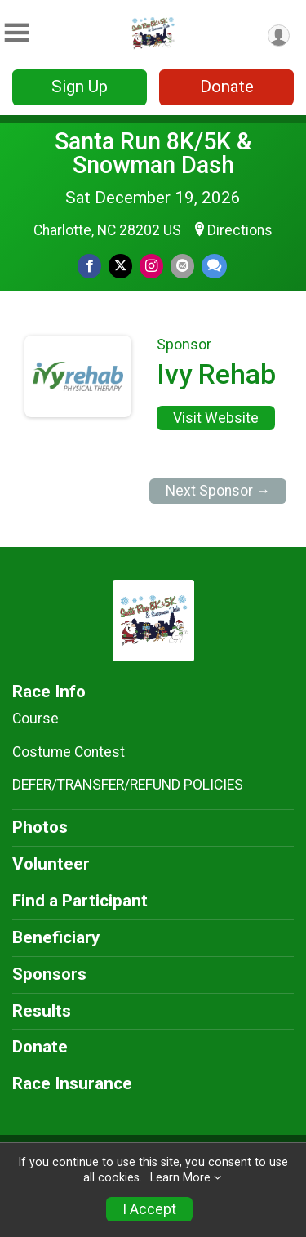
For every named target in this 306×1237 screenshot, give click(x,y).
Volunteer (51, 864)
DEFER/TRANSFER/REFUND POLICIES (127, 784)
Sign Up (79, 86)
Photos (40, 827)
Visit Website (216, 418)
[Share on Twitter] (120, 266)
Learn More (180, 1178)
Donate (227, 86)
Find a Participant (80, 900)
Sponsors (49, 974)
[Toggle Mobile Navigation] (16, 33)
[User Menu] (279, 35)
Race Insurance (72, 1083)
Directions (240, 230)
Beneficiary (56, 937)
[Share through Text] (214, 266)
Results (41, 1011)
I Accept (149, 1209)
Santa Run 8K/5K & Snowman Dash (153, 153)
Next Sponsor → (218, 491)
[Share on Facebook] (89, 266)
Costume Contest (68, 752)
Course (35, 718)
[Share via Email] (182, 266)
